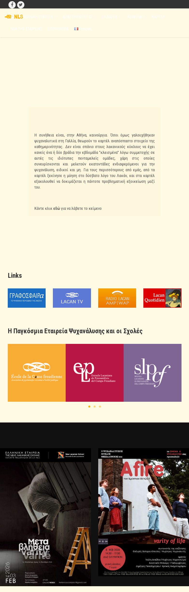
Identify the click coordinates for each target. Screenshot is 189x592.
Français (83, 29)
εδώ (56, 208)
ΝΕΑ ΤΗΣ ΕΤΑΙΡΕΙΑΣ (26, 29)
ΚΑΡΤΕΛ (158, 16)
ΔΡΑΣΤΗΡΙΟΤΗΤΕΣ (79, 16)
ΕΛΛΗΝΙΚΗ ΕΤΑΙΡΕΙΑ (38, 16)
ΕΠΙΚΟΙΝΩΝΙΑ (58, 29)
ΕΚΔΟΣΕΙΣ (111, 16)
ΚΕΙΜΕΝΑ (136, 16)
